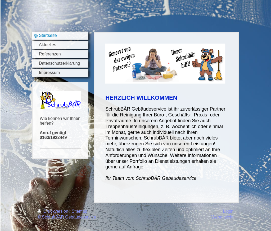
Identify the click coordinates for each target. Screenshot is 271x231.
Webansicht (222, 217)
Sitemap (79, 211)
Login (228, 211)
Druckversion (53, 211)
